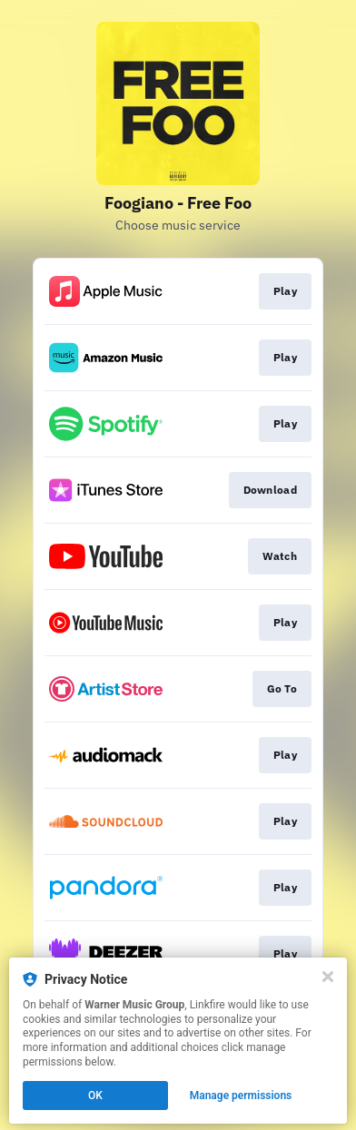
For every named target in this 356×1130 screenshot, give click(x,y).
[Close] (327, 976)
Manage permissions (241, 1095)
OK (95, 1095)
